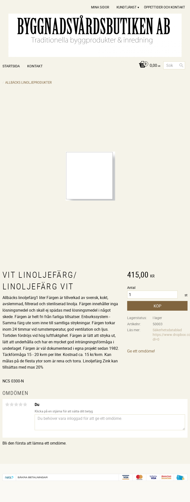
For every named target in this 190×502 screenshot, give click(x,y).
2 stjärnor (11, 404)
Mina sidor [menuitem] (100, 7)
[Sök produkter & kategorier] (174, 65)
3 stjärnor (16, 404)
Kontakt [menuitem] (35, 66)
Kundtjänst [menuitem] (127, 7)
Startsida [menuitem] (11, 66)
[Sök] (181, 65)
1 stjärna (7, 404)
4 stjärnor (20, 404)
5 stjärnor (25, 404)
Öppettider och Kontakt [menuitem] (164, 7)
